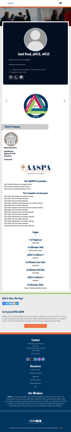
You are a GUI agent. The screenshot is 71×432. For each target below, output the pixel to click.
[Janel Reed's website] (11, 77)
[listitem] (16, 76)
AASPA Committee (60, 316)
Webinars (36, 376)
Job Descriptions (35, 380)
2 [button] (36, 107)
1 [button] (34, 107)
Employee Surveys (35, 383)
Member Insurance (36, 373)
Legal (60, 428)
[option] (35, 105)
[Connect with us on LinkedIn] (35, 359)
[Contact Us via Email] (43, 359)
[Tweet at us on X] (31, 359)
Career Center (35, 370)
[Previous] (6, 101)
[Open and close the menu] (40, 3)
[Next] (64, 101)
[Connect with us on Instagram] (39, 359)
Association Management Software (35, 421)
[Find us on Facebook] (28, 359)
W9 (35, 386)
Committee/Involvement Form (35, 326)
